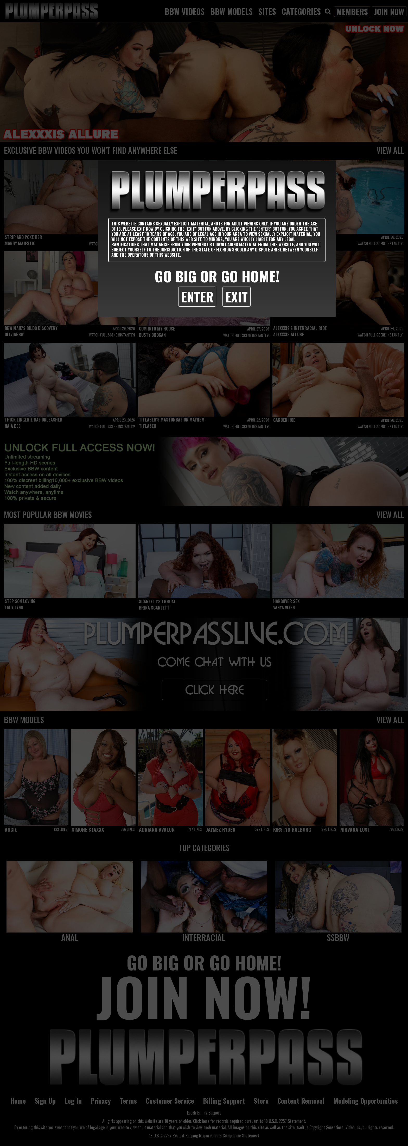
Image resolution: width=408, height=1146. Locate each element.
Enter (197, 296)
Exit (236, 296)
